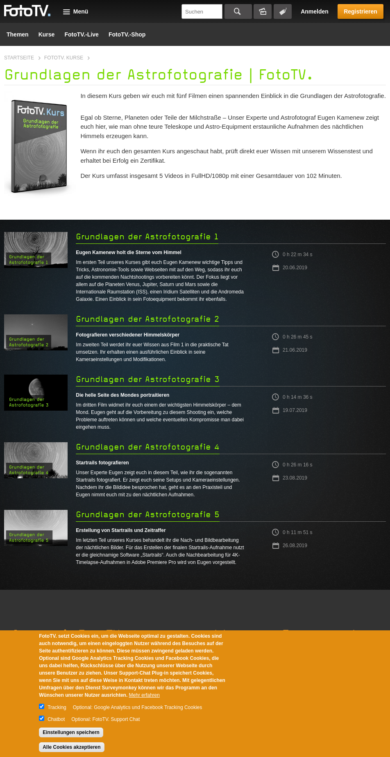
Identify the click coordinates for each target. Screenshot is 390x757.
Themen (18, 34)
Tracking (57, 707)
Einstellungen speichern (71, 732)
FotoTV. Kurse (63, 58)
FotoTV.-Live (81, 34)
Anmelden (315, 11)
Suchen (238, 11)
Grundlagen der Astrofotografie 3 (148, 379)
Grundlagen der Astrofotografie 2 (147, 319)
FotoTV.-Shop (127, 34)
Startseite (19, 58)
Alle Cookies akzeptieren (71, 747)
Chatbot (56, 719)
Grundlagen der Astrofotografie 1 (147, 237)
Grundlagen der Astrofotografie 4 (148, 447)
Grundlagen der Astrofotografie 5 (148, 514)
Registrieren (360, 11)
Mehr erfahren (144, 695)
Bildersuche (263, 11)
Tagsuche (283, 11)
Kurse (47, 34)
